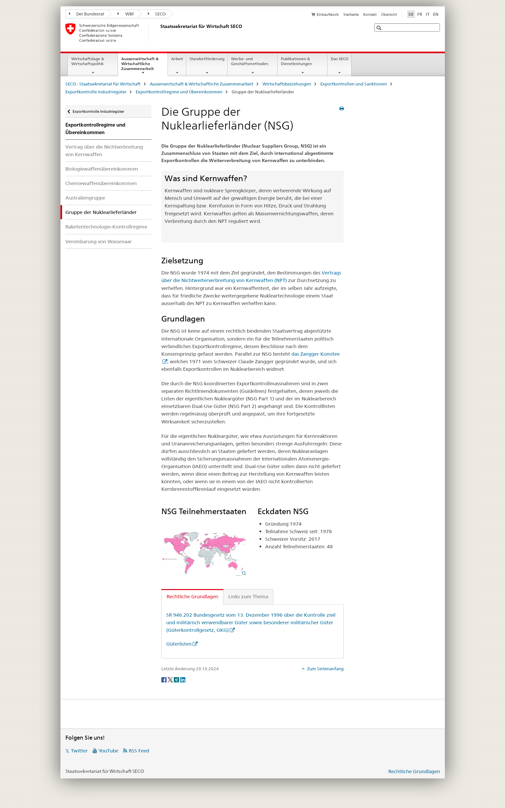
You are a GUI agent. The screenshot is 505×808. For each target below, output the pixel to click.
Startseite (351, 14)
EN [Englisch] (436, 14)
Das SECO (339, 58)
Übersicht (389, 14)
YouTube (108, 751)
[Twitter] (171, 679)
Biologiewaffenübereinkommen (101, 169)
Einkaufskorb (328, 14)
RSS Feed (139, 751)
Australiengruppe (85, 198)
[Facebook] (164, 679)
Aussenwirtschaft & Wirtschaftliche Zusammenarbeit (144, 65)
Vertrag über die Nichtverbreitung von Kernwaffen (104, 150)
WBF (126, 14)
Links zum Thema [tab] (248, 596)
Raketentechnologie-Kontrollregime (106, 227)
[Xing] (177, 679)
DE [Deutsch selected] (411, 14)
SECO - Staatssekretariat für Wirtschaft (103, 83)
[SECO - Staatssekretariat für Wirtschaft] (159, 32)
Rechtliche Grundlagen (414, 771)
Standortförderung (207, 58)
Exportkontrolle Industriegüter (95, 91)
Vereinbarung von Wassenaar (98, 241)
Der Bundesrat (86, 14)
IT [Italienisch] (427, 14)
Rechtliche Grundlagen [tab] (192, 596)
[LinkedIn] (182, 679)
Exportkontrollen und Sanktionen (353, 83)
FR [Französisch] (419, 14)
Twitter (79, 751)
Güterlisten (179, 644)
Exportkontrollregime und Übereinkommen (179, 91)
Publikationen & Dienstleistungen (296, 61)
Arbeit (177, 58)
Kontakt (370, 14)
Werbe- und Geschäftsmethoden (249, 61)
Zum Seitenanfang (325, 668)
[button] (379, 28)
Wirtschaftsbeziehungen (287, 83)
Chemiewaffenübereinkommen (101, 183)
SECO (157, 14)
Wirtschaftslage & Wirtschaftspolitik (87, 61)
